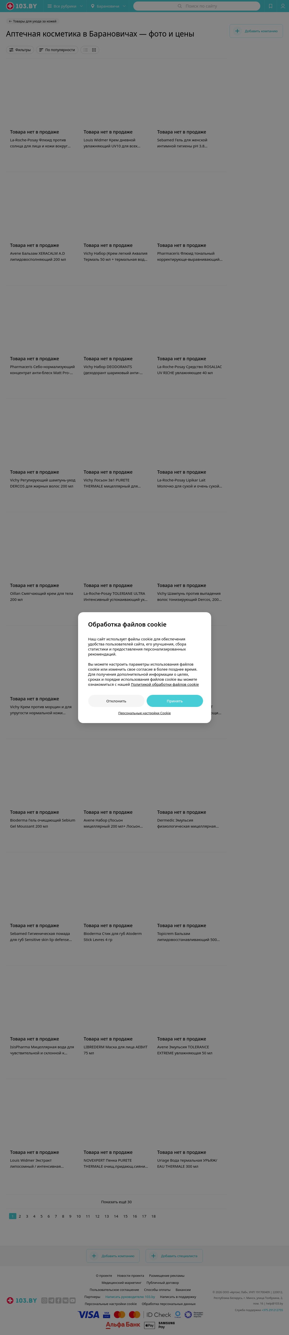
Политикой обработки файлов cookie (165, 684)
